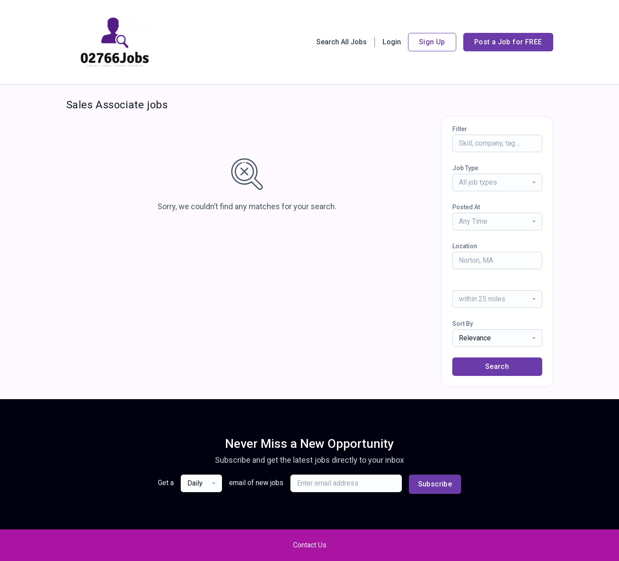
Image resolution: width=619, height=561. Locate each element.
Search (497, 366)
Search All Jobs (341, 42)
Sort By (462, 323)
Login (392, 42)
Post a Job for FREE (508, 42)
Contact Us (309, 545)
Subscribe (435, 484)
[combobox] (497, 182)
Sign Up (432, 42)
